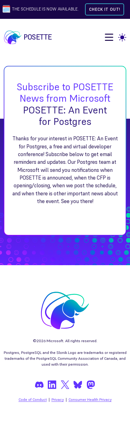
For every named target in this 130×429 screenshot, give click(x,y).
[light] (122, 37)
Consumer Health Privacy (90, 399)
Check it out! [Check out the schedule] (104, 9)
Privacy (58, 399)
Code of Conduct (33, 399)
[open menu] (109, 37)
